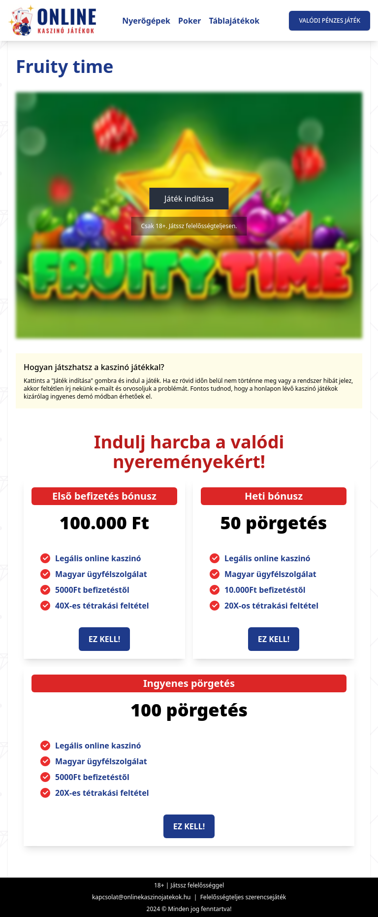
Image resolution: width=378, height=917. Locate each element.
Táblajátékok (234, 20)
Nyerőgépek (146, 20)
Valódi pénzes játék (329, 20)
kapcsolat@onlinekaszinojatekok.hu (141, 897)
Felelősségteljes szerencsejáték (243, 897)
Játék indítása (189, 198)
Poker (189, 20)
